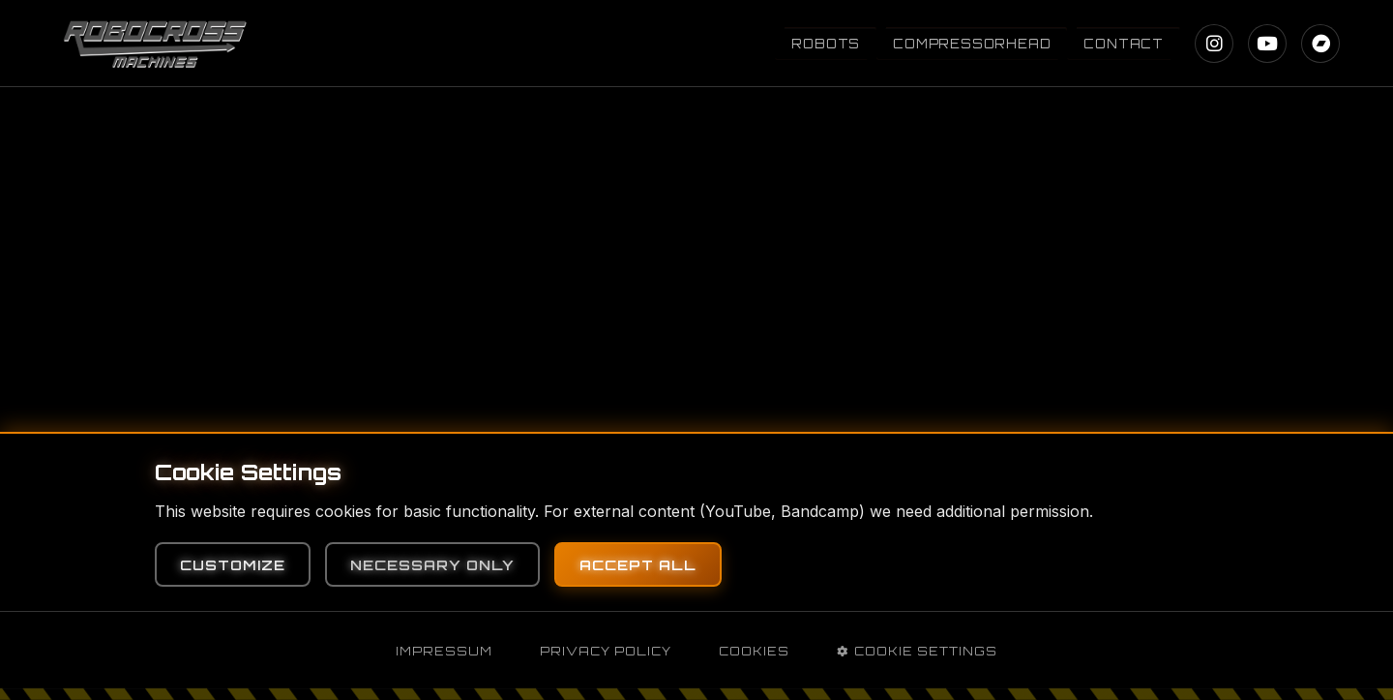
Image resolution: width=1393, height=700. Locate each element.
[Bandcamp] (1320, 43)
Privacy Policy (605, 651)
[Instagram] (1214, 43)
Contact (1123, 43)
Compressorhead (972, 43)
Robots (825, 43)
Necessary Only (432, 564)
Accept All (637, 564)
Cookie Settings (917, 651)
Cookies (754, 651)
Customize (232, 564)
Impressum (444, 651)
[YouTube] (1267, 43)
